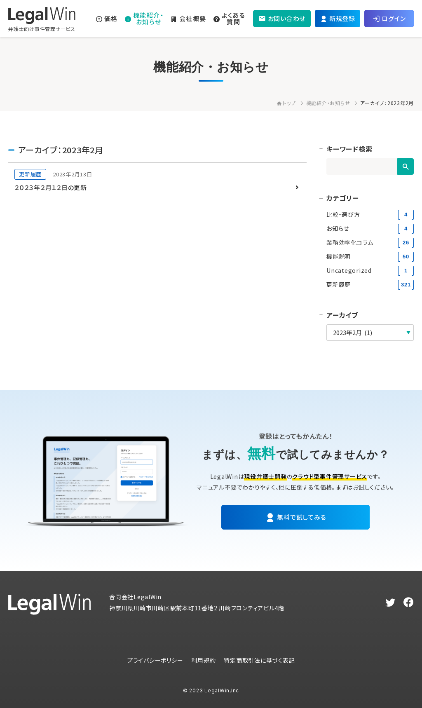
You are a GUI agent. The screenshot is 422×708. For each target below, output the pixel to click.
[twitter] (390, 602)
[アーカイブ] (370, 332)
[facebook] (408, 602)
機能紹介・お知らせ (328, 102)
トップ (286, 102)
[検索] (405, 166)
